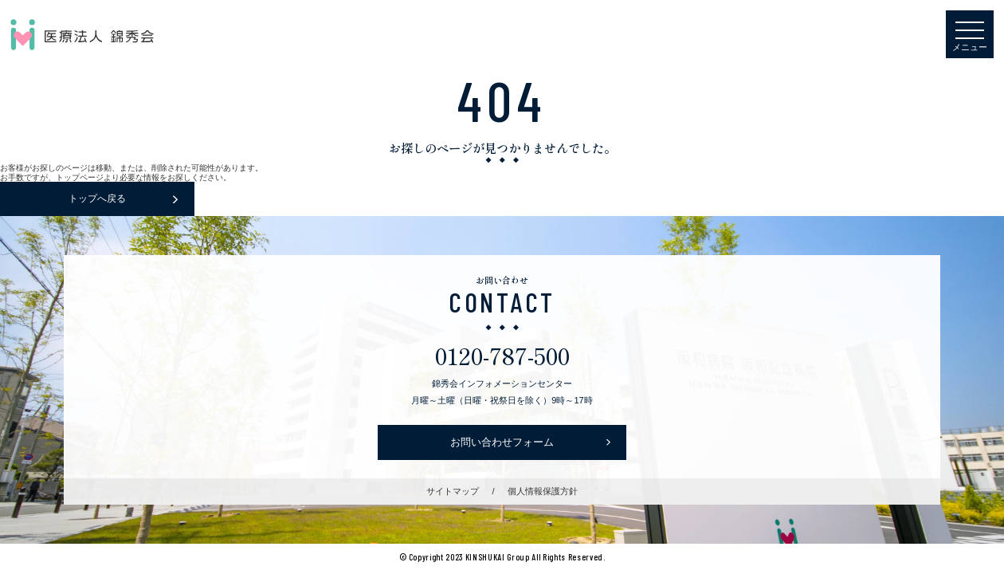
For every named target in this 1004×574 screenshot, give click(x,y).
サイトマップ (452, 491)
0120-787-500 (502, 355)
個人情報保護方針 (543, 491)
